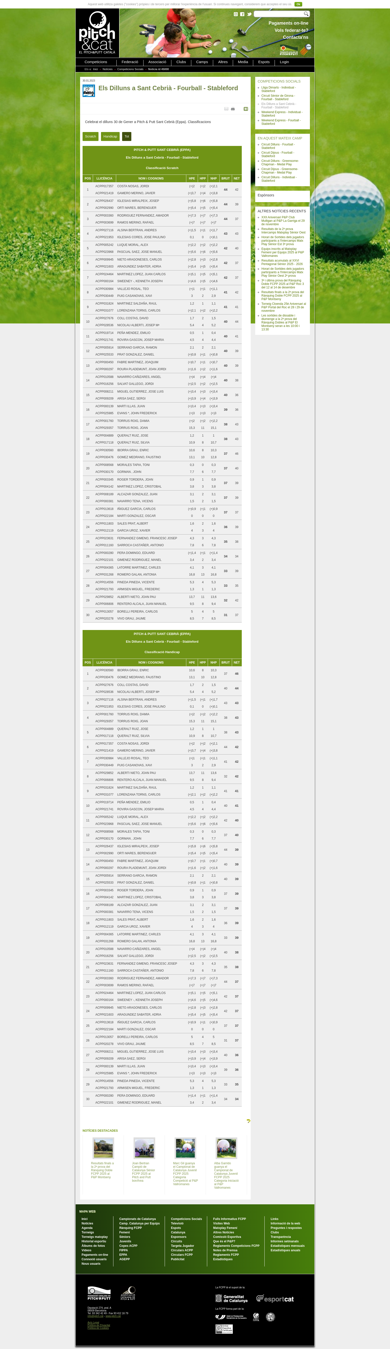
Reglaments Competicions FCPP (236, 1246)
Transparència (281, 1237)
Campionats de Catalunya (137, 1219)
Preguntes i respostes (286, 1228)
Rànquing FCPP (130, 1228)
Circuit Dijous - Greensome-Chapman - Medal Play (279, 170)
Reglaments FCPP (226, 1255)
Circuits (176, 1241)
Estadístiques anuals (285, 1250)
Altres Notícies (223, 1232)
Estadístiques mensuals (288, 1246)
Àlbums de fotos (93, 1246)
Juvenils (125, 1241)
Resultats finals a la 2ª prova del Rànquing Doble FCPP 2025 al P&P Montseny (282, 295)
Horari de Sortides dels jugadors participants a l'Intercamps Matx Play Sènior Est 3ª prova (282, 240)
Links (274, 1219)
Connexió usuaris (94, 1259)
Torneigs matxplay (95, 1237)
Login (284, 62)
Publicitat (177, 1259)
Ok (298, 4)
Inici (95, 69)
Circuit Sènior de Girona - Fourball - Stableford (278, 97)
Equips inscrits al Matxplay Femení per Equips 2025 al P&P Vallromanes (282, 252)
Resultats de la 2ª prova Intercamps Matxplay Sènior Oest (283, 230)
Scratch (90, 136)
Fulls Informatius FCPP (229, 1219)
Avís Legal (93, 1322)
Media (243, 62)
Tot (127, 136)
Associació (157, 62)
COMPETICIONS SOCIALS (279, 81)
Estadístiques (223, 1259)
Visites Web (221, 1223)
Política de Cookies (98, 1328)
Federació (130, 62)
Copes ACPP (128, 1246)
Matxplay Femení (225, 1228)
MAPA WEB (87, 1211)
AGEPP (124, 1259)
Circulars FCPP (182, 1255)
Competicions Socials (130, 69)
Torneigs (88, 1232)
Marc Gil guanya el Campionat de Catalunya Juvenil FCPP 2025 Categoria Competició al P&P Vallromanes (185, 1174)
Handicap (110, 136)
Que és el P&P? (224, 1241)
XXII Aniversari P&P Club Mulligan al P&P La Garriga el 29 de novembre (283, 221)
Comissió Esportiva (227, 1237)
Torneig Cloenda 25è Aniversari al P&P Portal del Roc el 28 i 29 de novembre (283, 307)
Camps (202, 62)
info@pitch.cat (95, 1316)
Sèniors (124, 1237)
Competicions (96, 62)
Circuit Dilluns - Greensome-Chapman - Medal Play (280, 162)
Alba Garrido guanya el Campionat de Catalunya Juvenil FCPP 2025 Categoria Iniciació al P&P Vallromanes (226, 1175)
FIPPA (123, 1250)
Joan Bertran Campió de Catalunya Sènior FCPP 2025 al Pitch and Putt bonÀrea (143, 1172)
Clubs (181, 62)
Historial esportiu (94, 1241)
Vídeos (86, 1250)
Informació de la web (285, 1223)
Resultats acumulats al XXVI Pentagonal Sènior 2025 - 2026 (282, 262)
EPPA (123, 1255)
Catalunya (178, 1232)
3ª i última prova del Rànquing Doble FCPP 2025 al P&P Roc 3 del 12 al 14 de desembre (282, 284)
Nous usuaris (91, 1263)
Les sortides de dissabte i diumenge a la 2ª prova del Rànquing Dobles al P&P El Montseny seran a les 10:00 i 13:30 (280, 322)
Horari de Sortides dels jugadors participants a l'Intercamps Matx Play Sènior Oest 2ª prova (282, 272)
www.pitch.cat (113, 1316)
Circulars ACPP (182, 1250)
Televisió (177, 1223)
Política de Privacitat (99, 1325)
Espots (264, 62)
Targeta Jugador (182, 1246)
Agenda (87, 1228)
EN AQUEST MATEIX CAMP (280, 138)
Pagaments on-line (95, 1255)
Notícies (108, 69)
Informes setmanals (285, 1241)
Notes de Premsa (225, 1250)
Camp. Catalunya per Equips (139, 1223)
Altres (223, 62)
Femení (124, 1232)
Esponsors (178, 1237)
